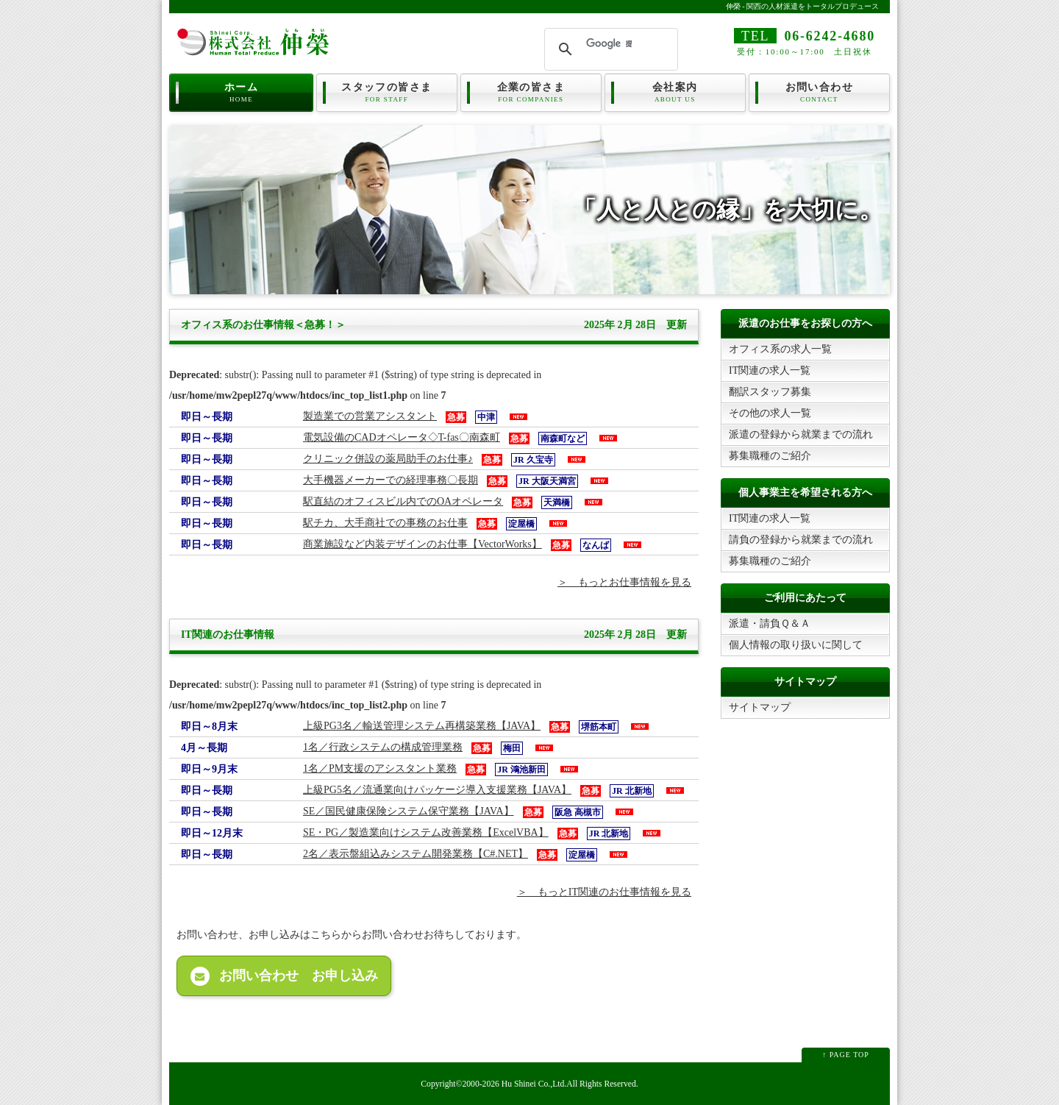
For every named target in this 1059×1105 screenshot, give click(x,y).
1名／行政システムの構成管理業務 (383, 747)
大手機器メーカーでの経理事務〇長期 (390, 480)
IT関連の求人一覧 (769, 370)
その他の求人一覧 (770, 413)
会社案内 (675, 91)
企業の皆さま (531, 91)
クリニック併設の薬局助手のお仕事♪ (388, 458)
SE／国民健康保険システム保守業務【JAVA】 (408, 811)
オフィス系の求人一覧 (780, 349)
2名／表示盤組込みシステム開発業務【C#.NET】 (415, 853)
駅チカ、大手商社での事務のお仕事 (385, 522)
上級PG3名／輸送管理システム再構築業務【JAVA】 (422, 725)
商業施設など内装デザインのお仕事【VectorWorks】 (422, 544)
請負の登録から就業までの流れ (801, 539)
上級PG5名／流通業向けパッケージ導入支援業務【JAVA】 (437, 789)
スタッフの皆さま (387, 91)
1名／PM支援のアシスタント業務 (380, 768)
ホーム (241, 91)
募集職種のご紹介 (770, 455)
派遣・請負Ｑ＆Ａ (769, 623)
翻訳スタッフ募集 (770, 391)
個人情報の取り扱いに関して (796, 644)
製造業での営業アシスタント (370, 416)
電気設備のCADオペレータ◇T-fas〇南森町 (401, 437)
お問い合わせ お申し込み (284, 976)
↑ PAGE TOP (845, 1055)
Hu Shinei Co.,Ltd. (534, 1084)
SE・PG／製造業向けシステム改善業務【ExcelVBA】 (426, 832)
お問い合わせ (819, 91)
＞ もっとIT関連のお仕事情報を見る (604, 892)
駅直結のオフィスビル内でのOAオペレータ (403, 501)
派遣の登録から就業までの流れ (801, 434)
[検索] (609, 43)
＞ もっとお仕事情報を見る (624, 582)
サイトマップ (760, 707)
